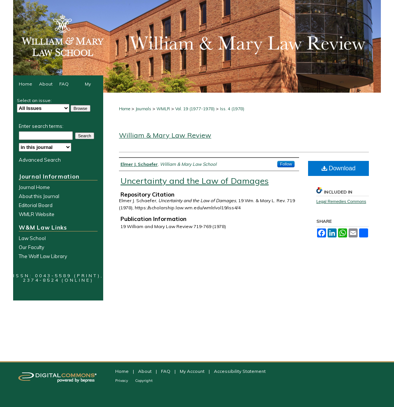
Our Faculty (31, 247)
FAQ (166, 371)
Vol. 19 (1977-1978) (195, 108)
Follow (286, 164)
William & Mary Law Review (165, 135)
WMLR (163, 108)
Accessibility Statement (240, 371)
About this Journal (39, 196)
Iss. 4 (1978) (232, 108)
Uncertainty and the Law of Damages (194, 181)
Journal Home (34, 187)
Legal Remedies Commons (341, 201)
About (145, 371)
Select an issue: (34, 100)
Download (339, 168)
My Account (193, 371)
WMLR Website (36, 214)
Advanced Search (40, 160)
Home (124, 108)
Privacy (122, 380)
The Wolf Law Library (43, 256)
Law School (32, 238)
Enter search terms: (41, 126)
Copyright (144, 380)
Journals (143, 108)
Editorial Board (36, 205)
